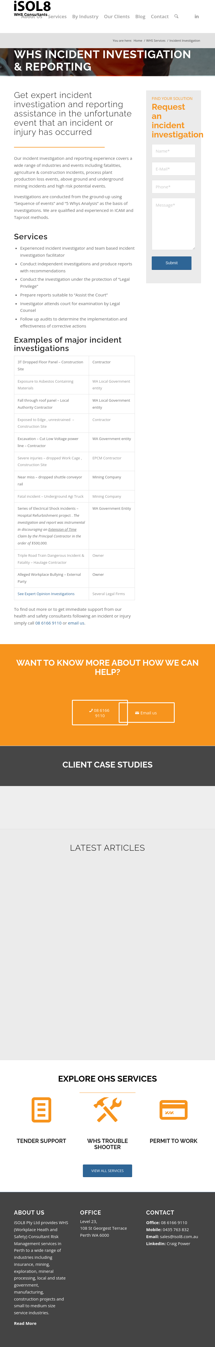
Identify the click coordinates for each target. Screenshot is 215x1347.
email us (76, 623)
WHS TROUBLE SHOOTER (107, 1144)
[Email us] (147, 712)
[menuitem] (32, 16)
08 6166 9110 (48, 623)
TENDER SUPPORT (41, 1141)
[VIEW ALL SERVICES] (107, 1170)
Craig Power (178, 1243)
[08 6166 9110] (100, 712)
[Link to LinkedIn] (197, 16)
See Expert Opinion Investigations (46, 593)
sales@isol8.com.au (179, 1236)
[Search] (176, 16)
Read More (25, 1323)
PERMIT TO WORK (173, 1141)
